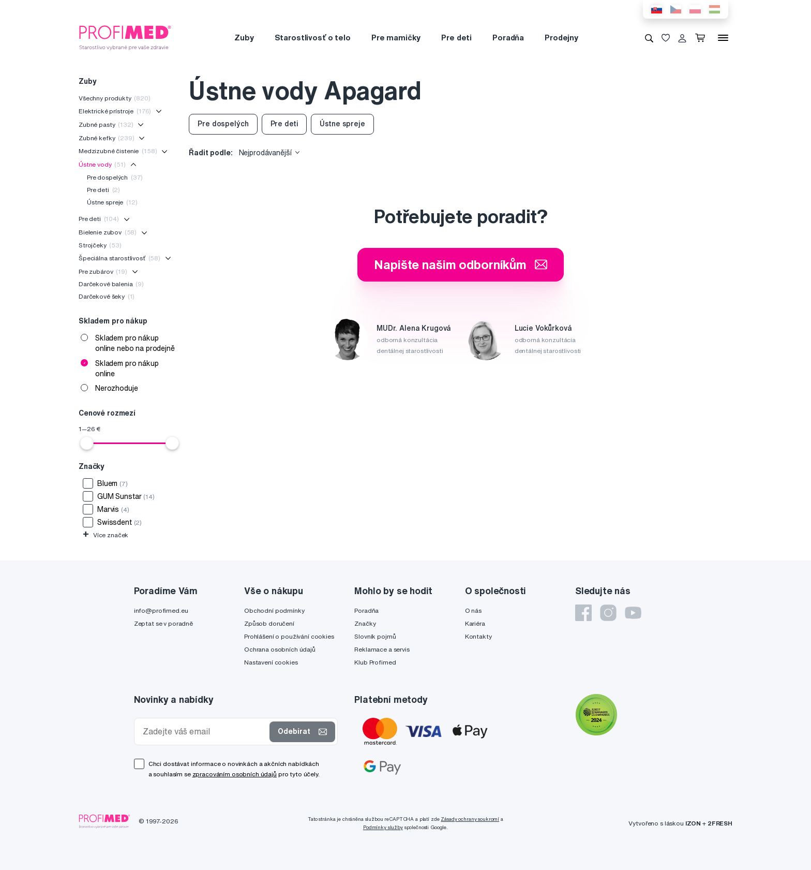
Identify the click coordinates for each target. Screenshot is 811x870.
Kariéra (475, 623)
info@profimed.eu (161, 610)
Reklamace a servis (381, 649)
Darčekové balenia (111, 284)
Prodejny (561, 37)
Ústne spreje (112, 202)
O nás (473, 610)
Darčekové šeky (106, 296)
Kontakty (478, 636)
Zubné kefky (106, 138)
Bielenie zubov (108, 232)
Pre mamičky (395, 37)
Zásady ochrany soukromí (470, 819)
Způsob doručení (269, 623)
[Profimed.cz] (125, 37)
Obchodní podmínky (274, 610)
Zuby (243, 37)
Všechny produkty (115, 98)
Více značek (105, 535)
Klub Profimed (375, 662)
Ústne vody (102, 164)
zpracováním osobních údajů (234, 774)
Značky (365, 623)
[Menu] (723, 38)
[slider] (87, 443)
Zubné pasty (106, 124)
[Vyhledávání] (649, 38)
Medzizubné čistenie (118, 151)
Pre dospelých (115, 177)
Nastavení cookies (271, 662)
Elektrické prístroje (115, 111)
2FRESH (720, 823)
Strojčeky (100, 245)
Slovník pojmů (375, 636)
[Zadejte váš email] (204, 731)
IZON (693, 823)
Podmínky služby (383, 827)
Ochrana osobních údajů (280, 649)
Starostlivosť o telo (313, 37)
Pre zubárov (103, 271)
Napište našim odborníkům (460, 264)
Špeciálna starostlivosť (119, 258)
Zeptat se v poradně (163, 623)
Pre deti (456, 37)
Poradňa (508, 37)
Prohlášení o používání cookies (289, 636)
